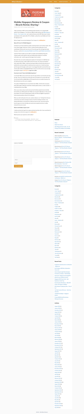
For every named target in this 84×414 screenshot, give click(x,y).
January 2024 (57, 308)
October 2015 (58, 370)
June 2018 (57, 335)
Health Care (57, 30)
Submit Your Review (63, 1)
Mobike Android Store (46, 51)
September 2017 (58, 349)
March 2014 (57, 386)
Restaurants (57, 54)
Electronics (57, 20)
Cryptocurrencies (58, 17)
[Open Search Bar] (70, 1)
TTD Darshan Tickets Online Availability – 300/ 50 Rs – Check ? (27, 119)
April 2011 (57, 401)
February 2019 (58, 327)
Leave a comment (31, 27)
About (55, 1)
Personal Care (58, 48)
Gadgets (56, 28)
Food (56, 26)
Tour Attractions (58, 75)
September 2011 (58, 392)
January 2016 (57, 366)
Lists (56, 44)
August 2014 (57, 384)
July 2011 (57, 395)
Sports (56, 67)
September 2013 (58, 390)
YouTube (56, 79)
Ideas (56, 40)
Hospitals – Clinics (58, 32)
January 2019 (57, 329)
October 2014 (58, 380)
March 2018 (57, 337)
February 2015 (58, 378)
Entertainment (58, 22)
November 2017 (58, 345)
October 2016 (58, 358)
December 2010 (58, 403)
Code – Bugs (57, 13)
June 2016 (57, 360)
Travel (56, 77)
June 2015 (57, 376)
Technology (57, 73)
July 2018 (57, 333)
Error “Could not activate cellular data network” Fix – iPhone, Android (28, 120)
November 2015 (58, 368)
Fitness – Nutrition (58, 24)
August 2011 (57, 393)
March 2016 (57, 364)
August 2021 (57, 312)
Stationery (57, 69)
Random (56, 52)
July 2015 (57, 374)
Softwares (57, 61)
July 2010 (57, 407)
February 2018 (58, 339)
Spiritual (56, 65)
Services (16, 117)
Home (50, 1)
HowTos (56, 38)
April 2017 (57, 357)
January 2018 (57, 341)
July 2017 (57, 353)
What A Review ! (17, 1)
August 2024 (57, 306)
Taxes (56, 71)
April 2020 (57, 318)
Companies (57, 15)
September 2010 (58, 405)
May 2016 (57, 362)
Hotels (56, 34)
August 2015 (57, 372)
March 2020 (57, 319)
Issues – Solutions (58, 42)
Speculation (57, 63)
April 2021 (57, 314)
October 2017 (58, 347)
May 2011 (57, 399)
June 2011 (57, 397)
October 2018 (58, 331)
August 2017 (57, 351)
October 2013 (58, 388)
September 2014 (58, 382)
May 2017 (57, 355)
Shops (56, 59)
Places (56, 50)
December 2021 (58, 310)
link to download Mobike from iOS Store (30, 51)
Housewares (57, 36)
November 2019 (58, 323)
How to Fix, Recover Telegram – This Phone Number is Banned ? (63, 137)
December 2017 (58, 343)
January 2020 (57, 321)
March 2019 (57, 325)
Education (57, 19)
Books (56, 11)
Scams (56, 56)
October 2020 (58, 316)
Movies (56, 46)
